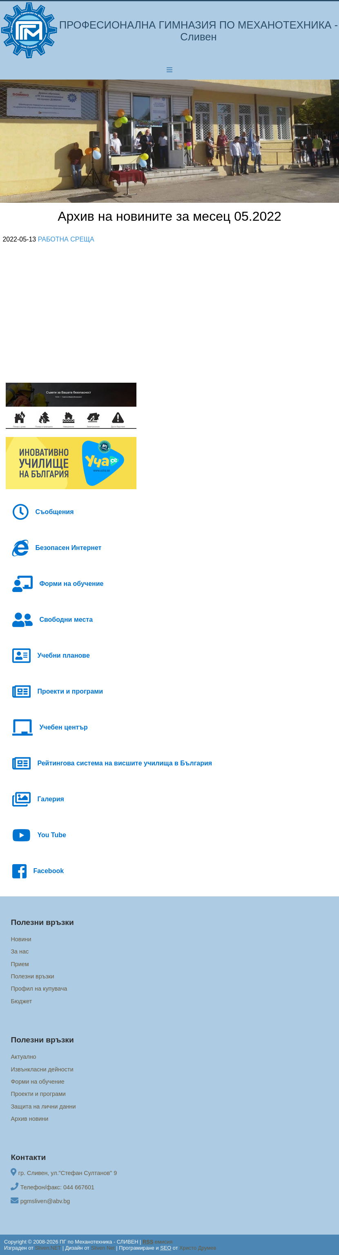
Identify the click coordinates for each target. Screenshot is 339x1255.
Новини (21, 939)
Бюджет (21, 1001)
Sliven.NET (48, 1248)
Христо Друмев (197, 1248)
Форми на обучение (37, 1081)
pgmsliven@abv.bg (45, 1201)
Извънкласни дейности (42, 1069)
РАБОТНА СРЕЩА (66, 239)
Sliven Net (102, 1248)
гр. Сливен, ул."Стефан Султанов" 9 (67, 1173)
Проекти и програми (38, 1094)
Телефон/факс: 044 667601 (57, 1187)
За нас (20, 951)
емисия (157, 1242)
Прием (20, 964)
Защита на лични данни (43, 1106)
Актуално (23, 1056)
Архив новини (29, 1118)
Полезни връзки (32, 976)
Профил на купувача (39, 988)
